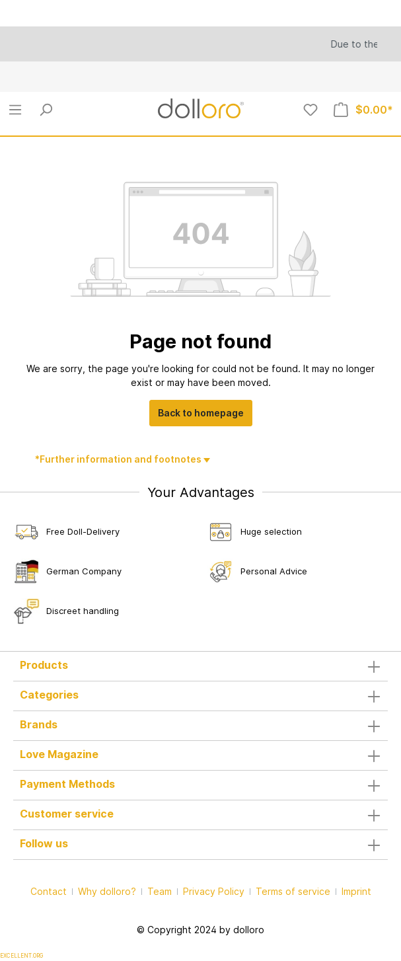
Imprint (356, 891)
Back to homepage (201, 412)
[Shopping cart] (363, 109)
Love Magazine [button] (200, 755)
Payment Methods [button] (200, 785)
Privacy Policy (213, 891)
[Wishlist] (310, 109)
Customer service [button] (200, 815)
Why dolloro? (107, 891)
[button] (200, 725)
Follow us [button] (200, 844)
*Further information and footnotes (119, 459)
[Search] (45, 109)
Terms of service (293, 891)
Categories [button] (200, 696)
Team (159, 891)
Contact (48, 891)
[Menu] (15, 109)
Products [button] (200, 666)
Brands (38, 724)
